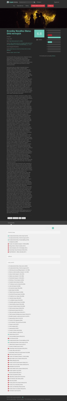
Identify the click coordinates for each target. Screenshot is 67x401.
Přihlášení (39, 2)
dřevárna (10, 218)
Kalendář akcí (20, 5)
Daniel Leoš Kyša (20, 49)
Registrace (56, 2)
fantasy (23, 218)
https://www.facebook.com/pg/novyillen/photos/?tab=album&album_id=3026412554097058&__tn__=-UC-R (19, 44)
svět (20, 218)
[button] (12, 2)
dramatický (15, 218)
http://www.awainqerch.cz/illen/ (16, 41)
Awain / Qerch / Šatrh (15, 52)
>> (58, 228)
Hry (14, 5)
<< (47, 228)
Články (27, 5)
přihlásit (53, 56)
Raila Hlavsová (13, 49)
